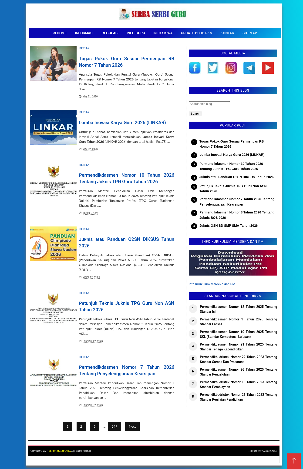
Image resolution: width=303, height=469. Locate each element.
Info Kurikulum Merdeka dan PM (212, 284)
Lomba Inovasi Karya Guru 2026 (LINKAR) (122, 122)
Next (132, 426)
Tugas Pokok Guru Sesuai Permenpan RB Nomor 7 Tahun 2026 (231, 144)
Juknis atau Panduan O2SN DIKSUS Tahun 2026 (236, 177)
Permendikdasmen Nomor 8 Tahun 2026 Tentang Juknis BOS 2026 (236, 214)
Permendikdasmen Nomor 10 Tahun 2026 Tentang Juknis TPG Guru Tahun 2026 (231, 166)
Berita (84, 48)
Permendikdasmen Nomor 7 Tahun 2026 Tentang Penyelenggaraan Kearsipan (236, 201)
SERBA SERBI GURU (60, 450)
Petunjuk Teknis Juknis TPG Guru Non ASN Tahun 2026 (233, 188)
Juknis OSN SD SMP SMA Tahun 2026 (228, 225)
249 (114, 426)
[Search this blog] (209, 103)
